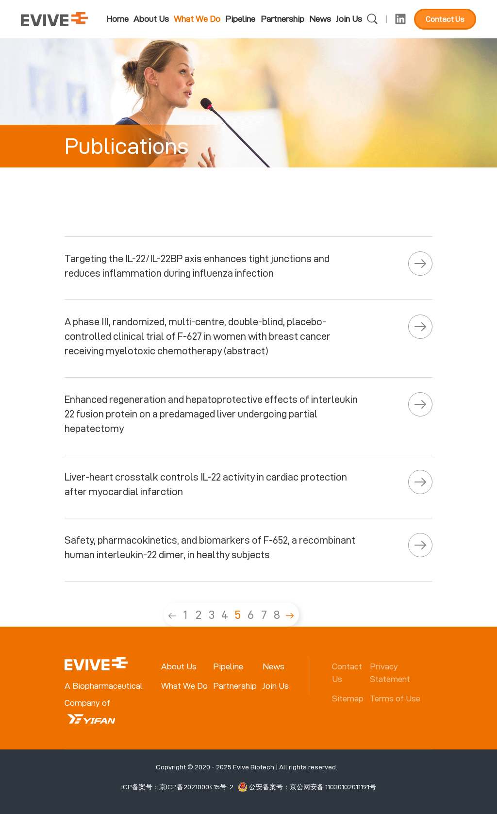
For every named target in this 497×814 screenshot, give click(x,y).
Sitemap (348, 698)
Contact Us (445, 19)
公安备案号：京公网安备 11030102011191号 (307, 787)
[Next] (290, 614)
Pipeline (240, 18)
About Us (151, 18)
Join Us (349, 18)
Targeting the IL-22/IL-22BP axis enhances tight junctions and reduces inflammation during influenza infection (197, 266)
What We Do (197, 18)
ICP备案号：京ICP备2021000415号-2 (177, 787)
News (320, 18)
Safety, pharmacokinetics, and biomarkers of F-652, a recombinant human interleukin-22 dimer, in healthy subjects (210, 547)
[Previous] (172, 614)
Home (117, 18)
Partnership (282, 18)
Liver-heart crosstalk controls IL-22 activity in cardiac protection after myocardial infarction (206, 484)
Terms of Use (395, 698)
